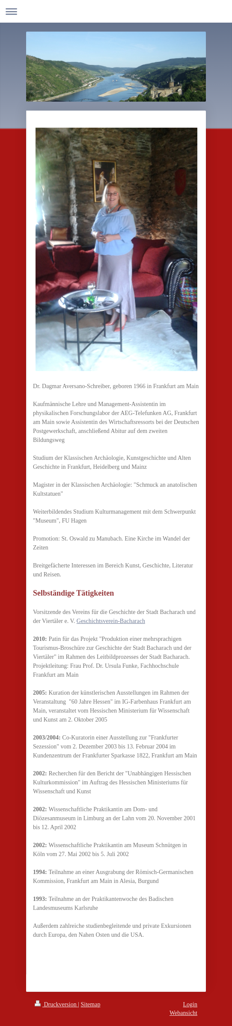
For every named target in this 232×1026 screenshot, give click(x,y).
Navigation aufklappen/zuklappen (116, 11)
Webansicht (183, 1013)
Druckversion (56, 1004)
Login (190, 1004)
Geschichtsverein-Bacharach (111, 621)
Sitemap (91, 1004)
